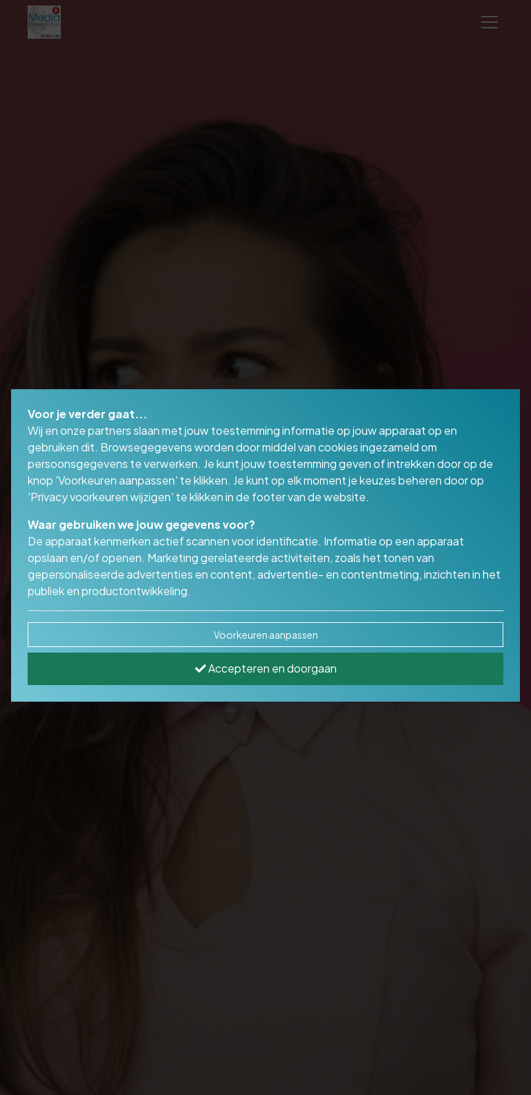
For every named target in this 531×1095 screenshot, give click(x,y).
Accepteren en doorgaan (266, 668)
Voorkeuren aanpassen (266, 634)
